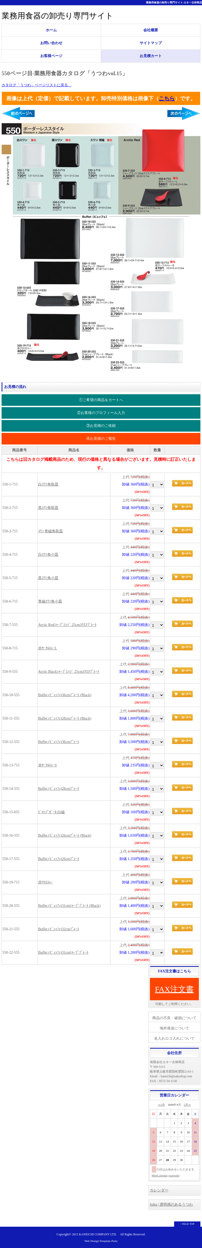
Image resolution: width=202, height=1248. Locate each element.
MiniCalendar (160, 1175)
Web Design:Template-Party (101, 1240)
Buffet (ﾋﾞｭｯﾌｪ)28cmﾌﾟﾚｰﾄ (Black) (64, 718)
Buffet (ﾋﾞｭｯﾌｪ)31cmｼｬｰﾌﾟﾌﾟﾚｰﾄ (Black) (69, 906)
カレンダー (159, 1190)
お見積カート (151, 56)
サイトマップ (151, 43)
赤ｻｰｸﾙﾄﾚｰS (47, 765)
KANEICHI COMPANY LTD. (98, 1234)
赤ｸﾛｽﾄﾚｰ (45, 882)
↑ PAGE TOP (187, 1223)
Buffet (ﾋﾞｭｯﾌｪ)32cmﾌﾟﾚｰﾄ (58, 929)
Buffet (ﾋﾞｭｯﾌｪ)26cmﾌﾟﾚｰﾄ (58, 859)
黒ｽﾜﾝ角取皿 (48, 508)
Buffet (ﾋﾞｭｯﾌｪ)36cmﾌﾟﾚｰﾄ (58, 742)
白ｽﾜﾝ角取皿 (48, 484)
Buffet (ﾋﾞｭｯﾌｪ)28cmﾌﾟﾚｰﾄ (58, 789)
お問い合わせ (51, 43)
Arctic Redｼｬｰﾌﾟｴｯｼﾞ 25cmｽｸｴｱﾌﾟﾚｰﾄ (67, 625)
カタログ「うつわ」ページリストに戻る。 (37, 85)
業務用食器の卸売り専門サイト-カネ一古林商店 (174, 2)
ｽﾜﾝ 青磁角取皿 (50, 531)
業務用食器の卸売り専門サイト (57, 15)
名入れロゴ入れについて (174, 1038)
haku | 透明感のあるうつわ (171, 1204)
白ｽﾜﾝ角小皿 (48, 555)
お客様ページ (51, 56)
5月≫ (187, 1104)
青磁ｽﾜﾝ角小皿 (50, 601)
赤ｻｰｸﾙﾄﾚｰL (47, 648)
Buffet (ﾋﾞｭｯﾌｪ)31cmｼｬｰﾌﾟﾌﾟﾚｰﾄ (63, 952)
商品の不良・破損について (174, 1018)
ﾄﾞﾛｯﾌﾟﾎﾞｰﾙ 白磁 (51, 812)
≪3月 (161, 1104)
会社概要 (150, 30)
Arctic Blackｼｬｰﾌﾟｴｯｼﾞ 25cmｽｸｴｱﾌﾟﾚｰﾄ (68, 672)
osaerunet (173, 1175)
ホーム (51, 30)
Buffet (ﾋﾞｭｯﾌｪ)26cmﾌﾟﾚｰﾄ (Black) (64, 835)
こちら (167, 98)
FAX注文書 (174, 989)
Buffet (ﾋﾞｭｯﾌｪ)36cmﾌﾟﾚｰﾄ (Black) (64, 695)
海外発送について (174, 1028)
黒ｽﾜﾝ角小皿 (48, 578)
